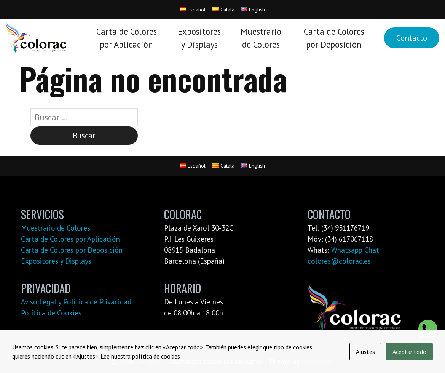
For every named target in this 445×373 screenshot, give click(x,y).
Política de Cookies (51, 312)
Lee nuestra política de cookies (140, 356)
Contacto (411, 38)
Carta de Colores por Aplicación (70, 238)
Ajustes (365, 351)
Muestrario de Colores (55, 227)
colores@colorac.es (339, 261)
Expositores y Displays (56, 261)
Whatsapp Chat (355, 250)
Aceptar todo (409, 351)
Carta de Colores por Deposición (72, 250)
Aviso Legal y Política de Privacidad (76, 301)
